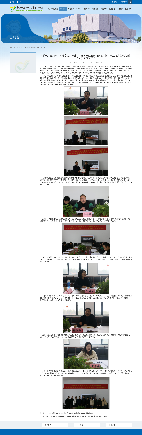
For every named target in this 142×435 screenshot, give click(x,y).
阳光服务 (112, 9)
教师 (13, 2)
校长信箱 (124, 2)
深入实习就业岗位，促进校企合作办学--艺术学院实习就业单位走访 (69, 413)
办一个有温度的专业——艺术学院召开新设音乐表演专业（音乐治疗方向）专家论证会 (76, 416)
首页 (48, 9)
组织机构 (63, 9)
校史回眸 (104, 9)
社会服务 (95, 9)
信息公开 (128, 9)
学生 (21, 2)
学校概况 (54, 9)
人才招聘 (120, 9)
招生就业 (87, 9)
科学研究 (79, 9)
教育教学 (71, 9)
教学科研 (38, 47)
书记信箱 (115, 2)
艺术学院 (31, 47)
